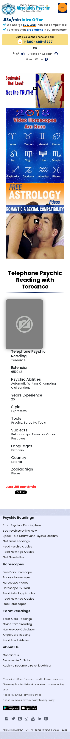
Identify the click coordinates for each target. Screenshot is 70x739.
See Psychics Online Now (20, 531)
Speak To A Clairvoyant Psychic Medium (30, 536)
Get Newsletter (13, 557)
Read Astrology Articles (19, 593)
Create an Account (40, 54)
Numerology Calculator (19, 629)
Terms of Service (32, 694)
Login (16, 53)
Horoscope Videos (15, 582)
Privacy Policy (47, 700)
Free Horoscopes (14, 604)
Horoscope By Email (16, 588)
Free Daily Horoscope (17, 572)
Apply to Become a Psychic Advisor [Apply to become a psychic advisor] (27, 665)
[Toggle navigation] (62, 7)
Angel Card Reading (16, 635)
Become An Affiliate (16, 660)
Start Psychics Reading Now (22, 525)
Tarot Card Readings (17, 619)
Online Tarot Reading (17, 624)
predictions (35, 30)
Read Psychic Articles (17, 546)
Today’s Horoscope (16, 577)
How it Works (35, 59)
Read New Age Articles (18, 552)
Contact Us (11, 655)
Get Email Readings (16, 541)
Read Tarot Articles (16, 640)
